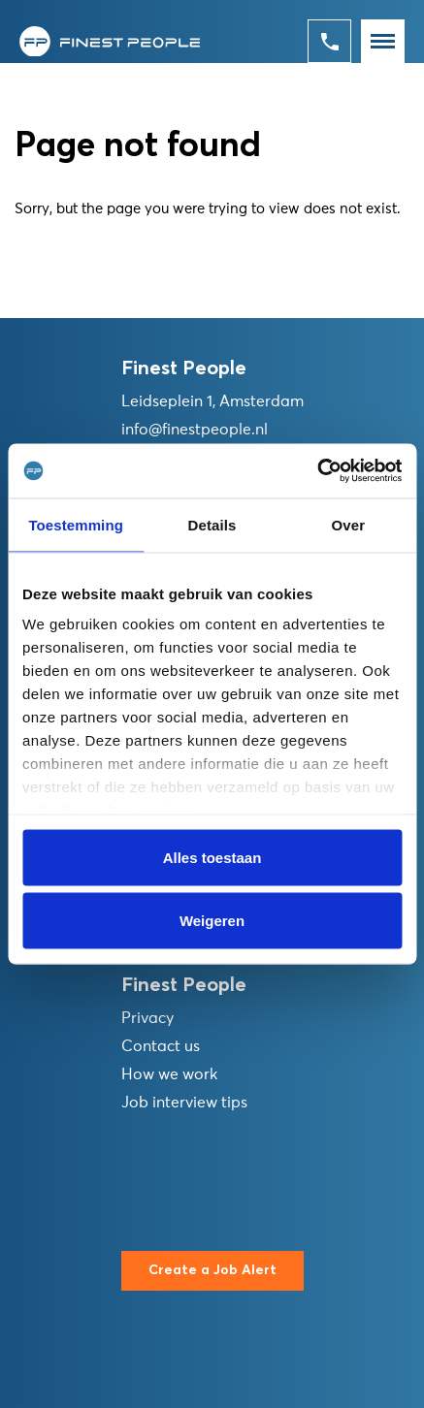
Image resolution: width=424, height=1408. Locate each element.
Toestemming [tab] (75, 524)
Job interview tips (184, 1102)
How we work (169, 1074)
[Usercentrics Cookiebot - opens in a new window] (317, 471)
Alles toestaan (212, 856)
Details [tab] (212, 524)
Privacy (147, 1018)
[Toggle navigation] (383, 41)
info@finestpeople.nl (194, 429)
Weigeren (212, 920)
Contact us (160, 1046)
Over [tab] (349, 524)
